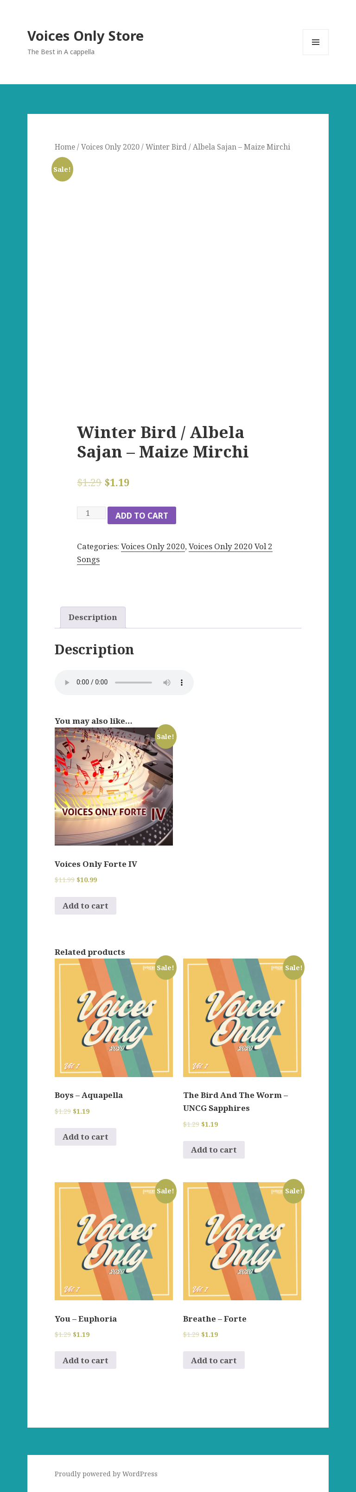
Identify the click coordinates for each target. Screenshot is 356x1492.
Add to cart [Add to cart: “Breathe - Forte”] (214, 1360)
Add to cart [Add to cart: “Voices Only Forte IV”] (85, 905)
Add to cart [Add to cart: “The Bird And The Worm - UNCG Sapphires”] (214, 1149)
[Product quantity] (91, 513)
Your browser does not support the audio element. (124, 682)
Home (65, 147)
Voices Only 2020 (110, 147)
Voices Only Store (85, 35)
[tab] (93, 617)
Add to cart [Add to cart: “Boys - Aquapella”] (85, 1136)
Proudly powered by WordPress (106, 1473)
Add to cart (141, 515)
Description (93, 617)
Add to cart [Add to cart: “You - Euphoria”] (85, 1360)
